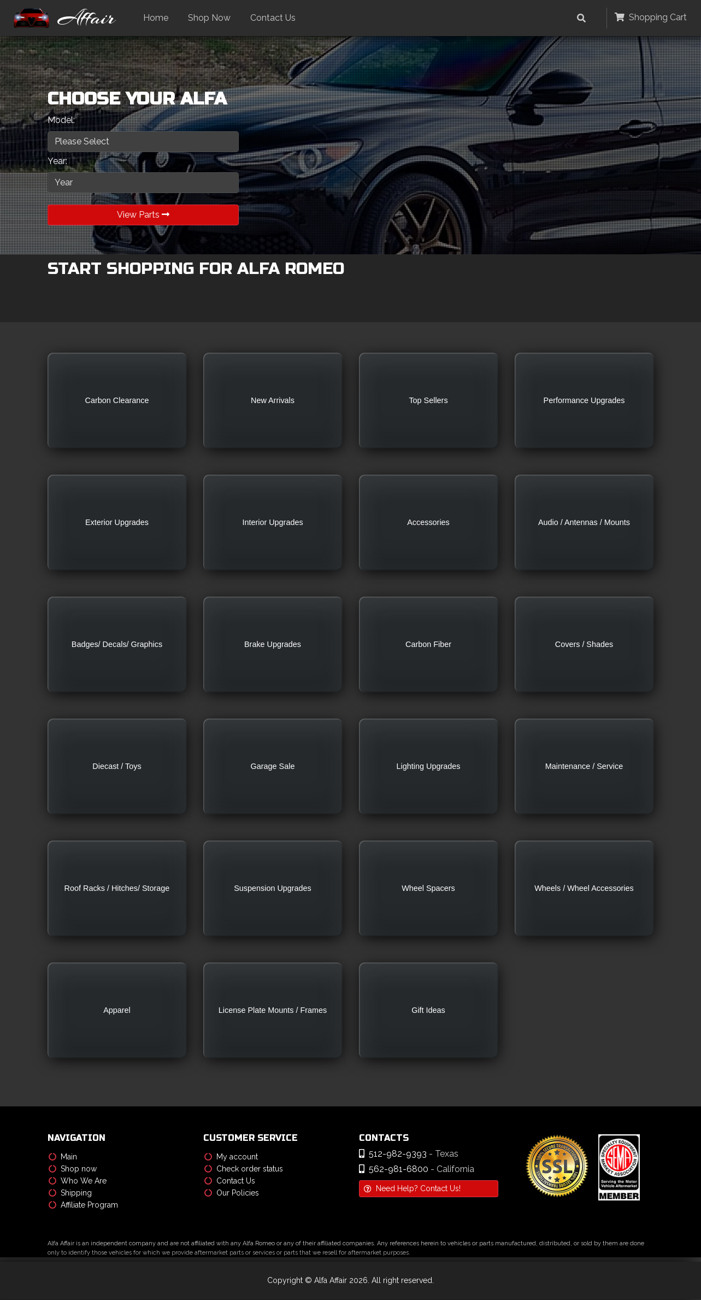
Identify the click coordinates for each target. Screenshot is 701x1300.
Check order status (243, 1169)
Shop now (73, 1169)
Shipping (70, 1193)
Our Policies (231, 1193)
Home (158, 18)
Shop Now (212, 18)
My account (231, 1157)
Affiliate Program (83, 1205)
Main (63, 1157)
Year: (57, 161)
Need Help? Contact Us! (412, 1189)
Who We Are (78, 1181)
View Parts (143, 214)
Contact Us (275, 18)
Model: (61, 120)
